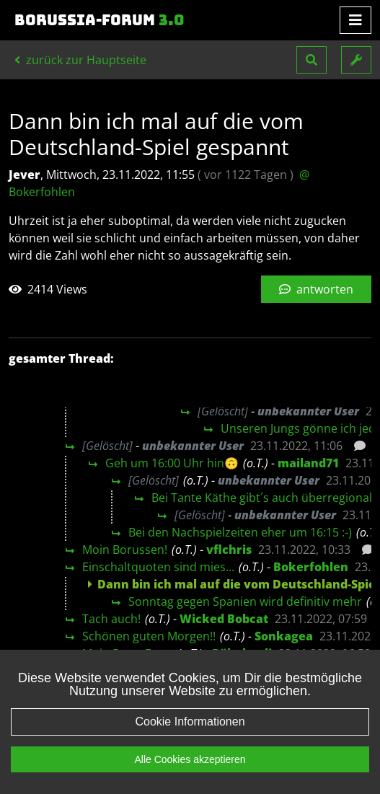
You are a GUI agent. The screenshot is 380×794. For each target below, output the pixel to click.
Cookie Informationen (189, 721)
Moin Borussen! (124, 549)
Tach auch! (111, 619)
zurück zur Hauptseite (80, 60)
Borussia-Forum (99, 20)
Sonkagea (284, 636)
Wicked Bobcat (224, 619)
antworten (316, 289)
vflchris (229, 549)
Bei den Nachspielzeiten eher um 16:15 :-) (240, 532)
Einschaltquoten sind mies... (158, 567)
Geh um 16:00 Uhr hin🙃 (172, 463)
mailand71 (308, 463)
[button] (311, 60)
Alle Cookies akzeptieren (189, 759)
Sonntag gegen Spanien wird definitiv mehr (245, 601)
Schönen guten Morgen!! (148, 636)
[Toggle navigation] (355, 20)
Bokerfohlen (310, 567)
